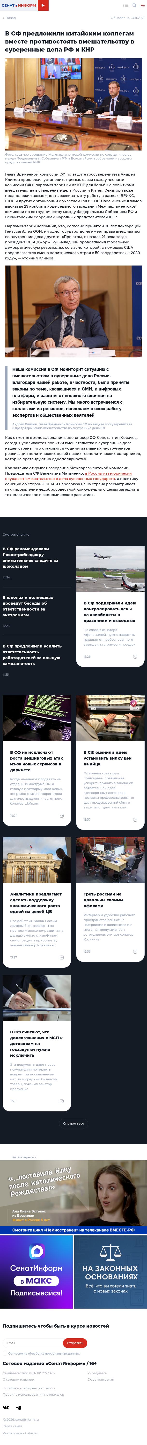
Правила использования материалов (33, 1394)
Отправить (75, 1343)
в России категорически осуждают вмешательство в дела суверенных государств (68, 476)
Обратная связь (101, 1379)
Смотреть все (73, 1123)
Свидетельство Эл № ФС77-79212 (29, 1373)
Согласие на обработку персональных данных (44, 1353)
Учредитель (97, 1373)
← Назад (9, 18)
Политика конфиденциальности (29, 1388)
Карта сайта (12, 1426)
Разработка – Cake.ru (20, 1433)
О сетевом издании (18, 1379)
